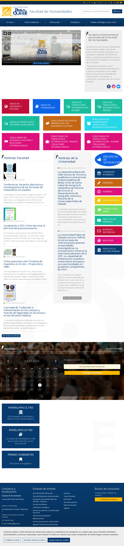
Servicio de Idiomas (40, 504)
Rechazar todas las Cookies (34, 540)
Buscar (117, 11)
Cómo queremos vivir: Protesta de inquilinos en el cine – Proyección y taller (23, 264)
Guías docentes (69, 496)
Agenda (67, 508)
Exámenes (68, 499)
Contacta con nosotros (108, 499)
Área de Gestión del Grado (43, 493)
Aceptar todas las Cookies (59, 540)
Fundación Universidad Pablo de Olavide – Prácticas (45, 500)
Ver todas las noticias (11, 336)
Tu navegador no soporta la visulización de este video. (41, 47)
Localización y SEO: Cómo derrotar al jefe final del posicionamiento (24, 227)
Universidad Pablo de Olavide (13, 499)
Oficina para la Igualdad (41, 516)
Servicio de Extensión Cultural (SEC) (46, 521)
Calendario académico (41, 507)
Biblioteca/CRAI (38, 518)
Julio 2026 (31, 360)
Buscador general (70, 502)
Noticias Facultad (70, 505)
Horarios (67, 493)
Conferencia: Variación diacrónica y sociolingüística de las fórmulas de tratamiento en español (23, 187)
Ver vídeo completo (41, 63)
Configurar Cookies (12, 540)
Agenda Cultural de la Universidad (45, 524)
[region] (62, 536)
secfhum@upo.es (13, 524)
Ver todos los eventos (114, 348)
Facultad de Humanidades (50, 11)
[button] (7, 48)
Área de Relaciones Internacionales (46, 496)
